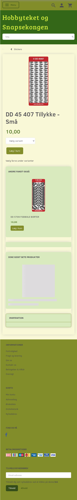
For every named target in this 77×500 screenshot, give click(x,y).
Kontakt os (11, 364)
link (56, 481)
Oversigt (10, 374)
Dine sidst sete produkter (24, 257)
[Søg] (73, 36)
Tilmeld (11, 488)
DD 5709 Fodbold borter (25, 216)
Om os (9, 360)
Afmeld (24, 488)
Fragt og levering (14, 355)
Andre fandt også (19, 171)
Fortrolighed (11, 351)
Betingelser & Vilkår (15, 369)
